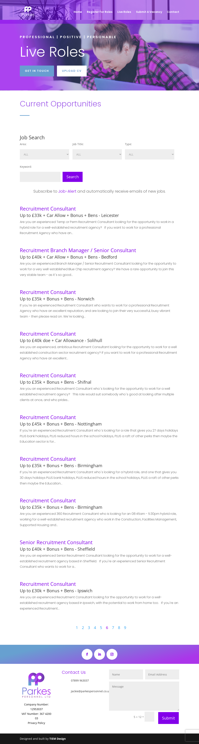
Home (78, 12)
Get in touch (37, 71)
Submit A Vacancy (149, 12)
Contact (173, 12)
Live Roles (124, 12)
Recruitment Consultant (48, 208)
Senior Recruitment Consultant (56, 542)
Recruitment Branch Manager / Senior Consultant (78, 250)
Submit (168, 718)
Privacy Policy (36, 723)
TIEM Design (57, 738)
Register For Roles (100, 12)
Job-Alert (67, 191)
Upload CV (72, 71)
